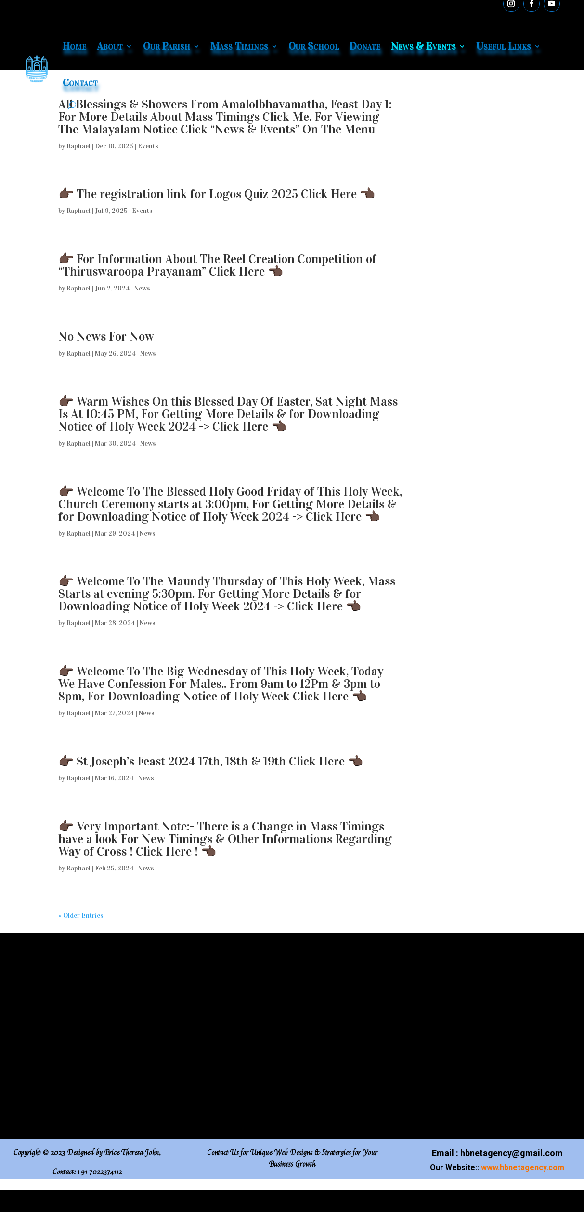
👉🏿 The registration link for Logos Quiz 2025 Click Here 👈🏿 (216, 193)
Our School (313, 46)
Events (148, 146)
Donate (365, 46)
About (110, 46)
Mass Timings (239, 46)
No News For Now (106, 336)
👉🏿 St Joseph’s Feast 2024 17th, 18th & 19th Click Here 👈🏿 (212, 761)
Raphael (78, 146)
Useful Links (503, 46)
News (142, 288)
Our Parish (166, 46)
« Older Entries (81, 915)
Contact (80, 82)
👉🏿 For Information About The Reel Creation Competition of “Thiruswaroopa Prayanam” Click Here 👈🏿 (217, 265)
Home (74, 46)
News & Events (423, 46)
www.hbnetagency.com (522, 1167)
